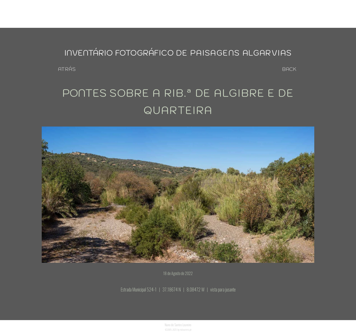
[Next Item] (305, 222)
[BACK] (289, 69)
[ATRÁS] (67, 69)
